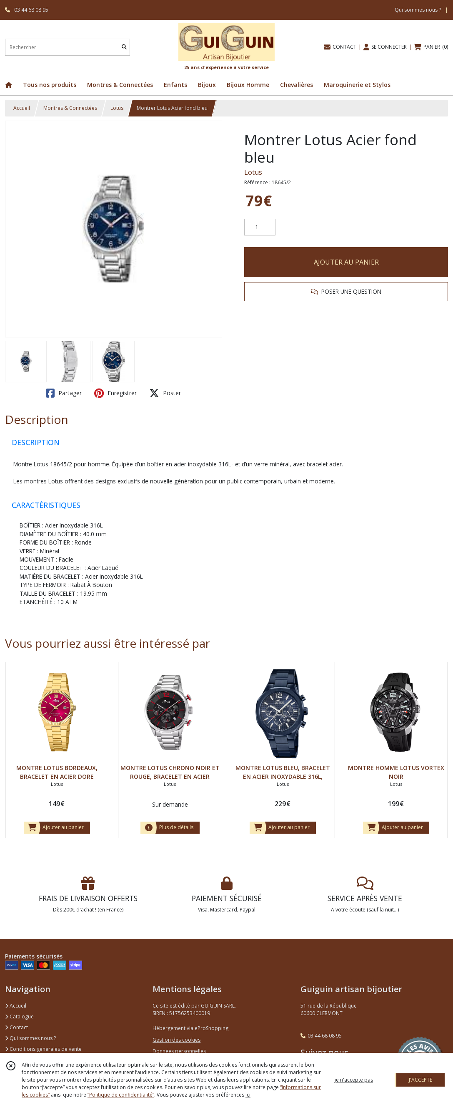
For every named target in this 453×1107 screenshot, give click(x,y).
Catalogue (19, 1016)
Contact (16, 1027)
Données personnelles (179, 1051)
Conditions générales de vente (43, 1049)
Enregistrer (115, 393)
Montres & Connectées (70, 107)
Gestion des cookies (176, 1039)
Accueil (21, 107)
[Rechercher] (124, 47)
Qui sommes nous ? (30, 1038)
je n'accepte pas (354, 1079)
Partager (64, 393)
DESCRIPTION (36, 442)
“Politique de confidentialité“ (121, 1094)
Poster (165, 393)
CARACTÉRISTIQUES (46, 505)
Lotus (116, 107)
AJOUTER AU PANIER (346, 262)
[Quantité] (259, 227)
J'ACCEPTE (420, 1079)
